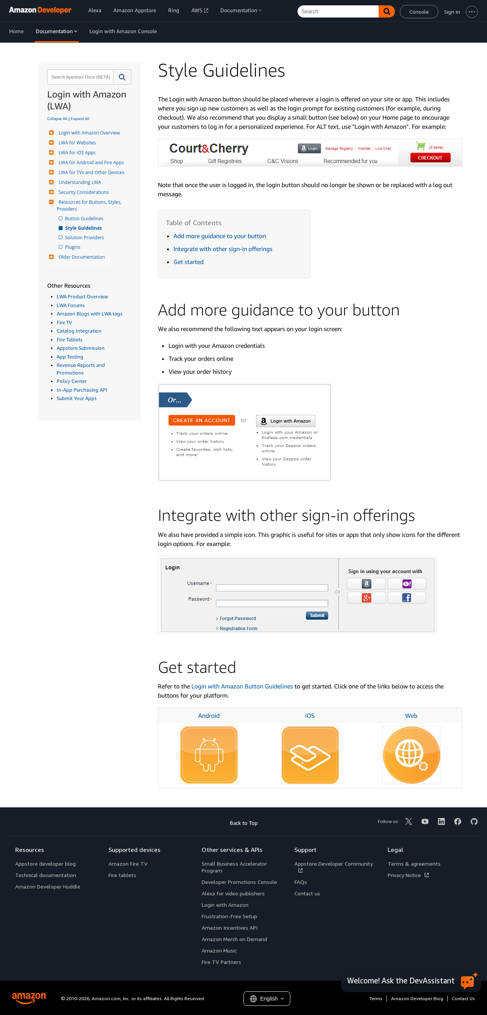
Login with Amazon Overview (88, 133)
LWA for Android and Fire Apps (90, 162)
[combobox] (79, 77)
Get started (188, 262)
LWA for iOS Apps (76, 152)
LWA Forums (71, 305)
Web (411, 715)
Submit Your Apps (77, 398)
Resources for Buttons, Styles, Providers (90, 205)
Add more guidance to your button (219, 236)
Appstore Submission (81, 348)
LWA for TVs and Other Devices (90, 172)
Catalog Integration (79, 331)
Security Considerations (83, 192)
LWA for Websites (76, 142)
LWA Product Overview (82, 296)
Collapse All (57, 118)
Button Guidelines (84, 218)
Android (209, 715)
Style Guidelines (84, 228)
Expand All (80, 118)
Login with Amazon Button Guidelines (242, 686)
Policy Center (72, 381)
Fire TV (64, 322)
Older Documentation (81, 257)
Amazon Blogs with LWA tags (90, 314)
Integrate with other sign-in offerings (222, 249)
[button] (122, 77)
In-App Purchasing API (82, 390)
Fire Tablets (70, 339)
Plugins (73, 247)
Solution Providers (85, 237)
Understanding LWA (79, 182)
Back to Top (244, 823)
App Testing (70, 357)
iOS (310, 715)
